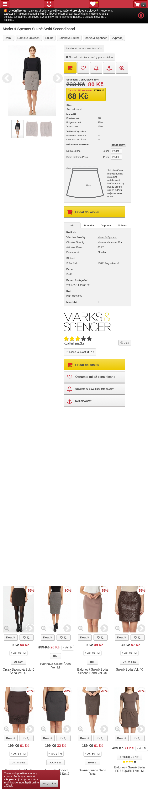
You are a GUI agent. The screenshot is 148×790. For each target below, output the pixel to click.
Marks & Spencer (107, 237)
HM (55, 656)
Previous (6, 77)
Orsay (18, 661)
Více (124, 342)
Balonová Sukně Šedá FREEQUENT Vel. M (129, 769)
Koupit (10, 637)
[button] (19, 653)
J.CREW (55, 762)
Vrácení (122, 225)
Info (72, 225)
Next (57, 77)
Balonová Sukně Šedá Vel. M (55, 665)
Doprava (106, 225)
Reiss (92, 762)
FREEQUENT (129, 757)
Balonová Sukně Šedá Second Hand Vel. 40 (92, 671)
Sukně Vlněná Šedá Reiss (92, 772)
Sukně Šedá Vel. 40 (129, 669)
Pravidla (89, 225)
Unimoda (129, 661)
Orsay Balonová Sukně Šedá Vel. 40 (18, 671)
